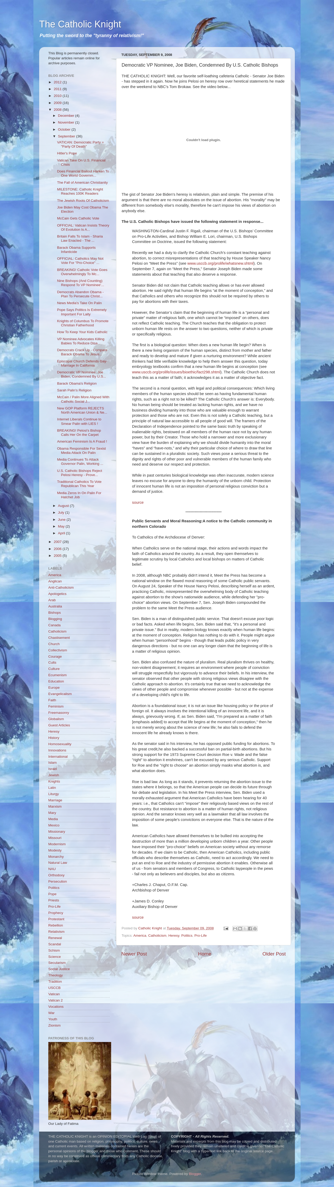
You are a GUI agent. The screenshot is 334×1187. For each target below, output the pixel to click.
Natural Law (57, 863)
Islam (52, 763)
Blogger (195, 1174)
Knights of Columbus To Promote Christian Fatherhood (83, 323)
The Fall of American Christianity (82, 182)
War (51, 1013)
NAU (52, 869)
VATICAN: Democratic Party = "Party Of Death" (80, 144)
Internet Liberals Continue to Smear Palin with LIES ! (79, 421)
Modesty (55, 850)
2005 (58, 556)
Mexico (53, 825)
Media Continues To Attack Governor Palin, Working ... (80, 462)
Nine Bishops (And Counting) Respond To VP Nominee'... (80, 283)
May (61, 526)
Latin (52, 788)
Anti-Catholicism (61, 587)
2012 (58, 82)
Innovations (57, 750)
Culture (54, 669)
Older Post (274, 954)
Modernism (57, 844)
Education (56, 681)
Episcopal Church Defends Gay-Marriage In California (82, 363)
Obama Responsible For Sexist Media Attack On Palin (81, 451)
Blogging (55, 619)
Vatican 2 (55, 1000)
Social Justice (59, 969)
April (62, 533)
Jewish (53, 775)
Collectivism (57, 650)
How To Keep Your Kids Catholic (82, 332)
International (58, 756)
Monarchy (56, 857)
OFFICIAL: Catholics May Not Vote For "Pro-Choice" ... (80, 261)
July (61, 512)
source (138, 502)
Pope (52, 894)
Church (54, 644)
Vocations (56, 1007)
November (66, 122)
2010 (58, 96)
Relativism (56, 932)
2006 (58, 549)
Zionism (54, 1025)
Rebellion (55, 925)
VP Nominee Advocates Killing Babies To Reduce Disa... (80, 341)
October (64, 129)
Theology (55, 975)
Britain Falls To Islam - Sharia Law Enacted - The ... (80, 238)
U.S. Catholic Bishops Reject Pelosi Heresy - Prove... (79, 473)
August (64, 506)
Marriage (55, 800)
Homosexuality (59, 744)
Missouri (54, 838)
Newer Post (134, 954)
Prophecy (55, 913)
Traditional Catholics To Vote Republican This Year (79, 484)
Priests (53, 900)
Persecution (57, 881)
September (67, 136)
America (139, 935)
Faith (52, 700)
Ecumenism (57, 675)
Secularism (57, 963)
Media (53, 819)
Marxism (55, 806)
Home (204, 954)
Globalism (56, 719)
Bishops (54, 613)
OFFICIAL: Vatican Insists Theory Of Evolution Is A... (83, 227)
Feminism (56, 706)
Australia (55, 606)
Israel (52, 769)
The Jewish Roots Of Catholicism (83, 200)
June (62, 520)
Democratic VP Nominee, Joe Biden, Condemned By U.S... (81, 374)
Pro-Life (200, 935)
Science (54, 957)
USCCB (54, 988)
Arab (52, 600)
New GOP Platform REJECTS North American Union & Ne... (82, 410)
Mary (52, 813)
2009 (58, 103)
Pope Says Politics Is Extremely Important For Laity (82, 312)
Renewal (55, 938)
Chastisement (59, 638)
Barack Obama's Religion (77, 383)
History (53, 738)
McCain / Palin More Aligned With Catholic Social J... (83, 399)
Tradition (55, 981)
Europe (54, 688)
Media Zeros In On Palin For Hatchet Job (79, 495)
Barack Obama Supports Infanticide (76, 250)
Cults (52, 662)
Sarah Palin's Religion (74, 390)
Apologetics (57, 594)
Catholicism (157, 935)
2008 (58, 110)
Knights (54, 781)
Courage (55, 656)
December (66, 116)
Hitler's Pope (67, 153)
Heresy (173, 935)
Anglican (55, 581)
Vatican (54, 994)
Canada (54, 625)
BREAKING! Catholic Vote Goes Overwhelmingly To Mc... (82, 272)
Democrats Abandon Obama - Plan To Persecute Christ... (80, 294)
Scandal (54, 944)
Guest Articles (59, 725)
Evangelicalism (60, 694)
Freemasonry (58, 713)
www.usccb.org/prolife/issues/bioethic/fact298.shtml (176, 372)
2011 (58, 89)
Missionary (56, 831)
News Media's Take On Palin (79, 303)
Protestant (56, 919)
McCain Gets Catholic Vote (78, 218)
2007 (58, 542)
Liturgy (53, 794)
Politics (187, 935)
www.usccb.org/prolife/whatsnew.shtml (220, 263)
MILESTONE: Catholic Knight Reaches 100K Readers (80, 191)
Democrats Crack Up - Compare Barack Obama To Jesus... (82, 352)
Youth (52, 1019)
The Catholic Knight (80, 24)
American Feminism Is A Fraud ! (82, 441)
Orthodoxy (56, 875)
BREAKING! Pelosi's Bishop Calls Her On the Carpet (79, 433)
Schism (54, 950)
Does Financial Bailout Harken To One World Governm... (83, 173)
